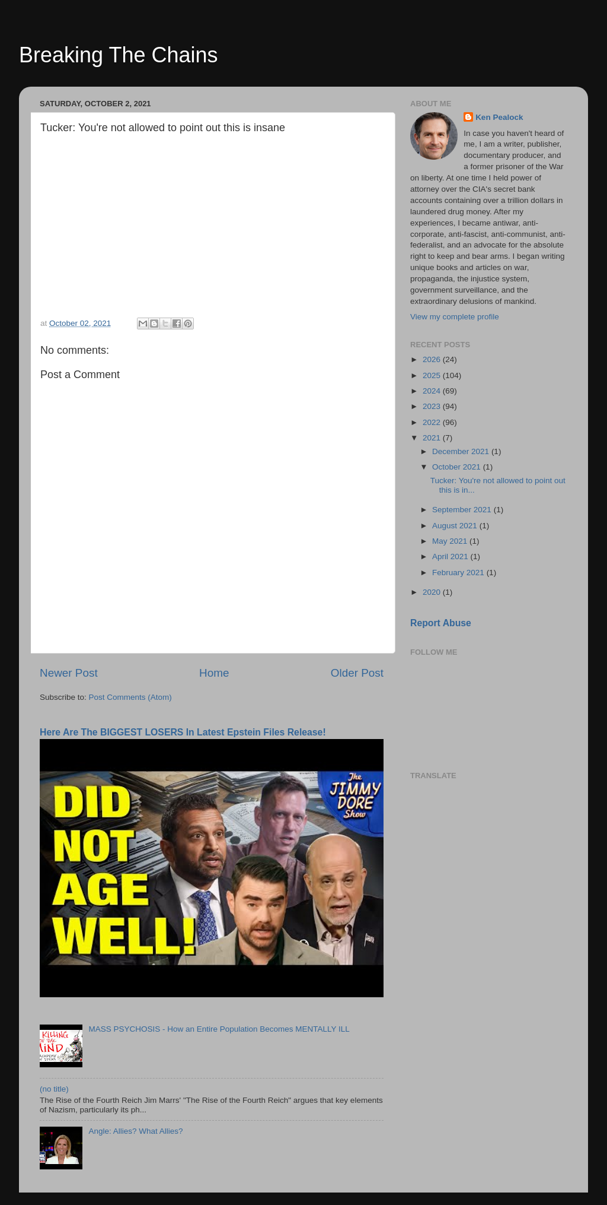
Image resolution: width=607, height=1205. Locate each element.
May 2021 (450, 541)
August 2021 (456, 525)
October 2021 (457, 466)
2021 (433, 437)
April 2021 (451, 556)
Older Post (357, 673)
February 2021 (459, 572)
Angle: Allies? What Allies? (135, 1131)
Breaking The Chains (118, 55)
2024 (433, 390)
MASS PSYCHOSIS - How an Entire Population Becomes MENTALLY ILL (218, 1029)
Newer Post (69, 673)
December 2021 (461, 451)
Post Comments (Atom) (130, 697)
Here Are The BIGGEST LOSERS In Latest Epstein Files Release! (183, 732)
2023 (433, 406)
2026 (433, 359)
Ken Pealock (499, 117)
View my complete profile (454, 316)
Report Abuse (440, 623)
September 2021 (463, 509)
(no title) (54, 1088)
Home (214, 673)
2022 (433, 422)
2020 (433, 592)
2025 (433, 375)
